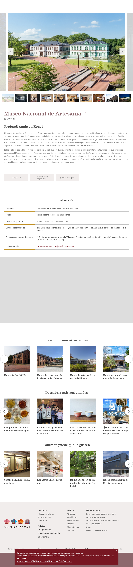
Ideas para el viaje (46, 514)
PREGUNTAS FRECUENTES (97, 530)
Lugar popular (16, 178)
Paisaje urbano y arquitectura (42, 177)
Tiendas (70, 523)
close (116, 551)
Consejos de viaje (94, 523)
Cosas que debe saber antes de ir (101, 514)
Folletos (41, 526)
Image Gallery (44, 529)
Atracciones (72, 514)
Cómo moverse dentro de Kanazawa (102, 520)
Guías (88, 527)
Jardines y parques (67, 178)
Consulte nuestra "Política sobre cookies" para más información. (44, 561)
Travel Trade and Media (49, 533)
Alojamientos (73, 527)
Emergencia (43, 537)
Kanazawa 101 (44, 517)
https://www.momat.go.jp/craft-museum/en (55, 246)
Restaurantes (73, 520)
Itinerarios (42, 520)
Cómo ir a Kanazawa (95, 517)
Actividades (72, 517)
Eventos (70, 530)
